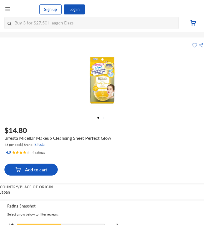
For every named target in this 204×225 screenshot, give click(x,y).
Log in (74, 9)
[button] (201, 45)
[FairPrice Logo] (25, 9)
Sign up (50, 9)
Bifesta (39, 144)
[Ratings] (25, 152)
